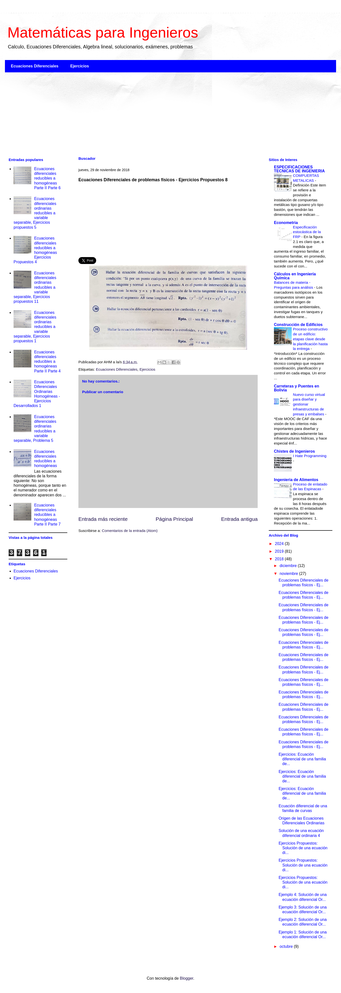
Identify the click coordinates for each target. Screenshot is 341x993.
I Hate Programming (309, 456)
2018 (280, 559)
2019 (280, 551)
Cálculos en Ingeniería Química (295, 276)
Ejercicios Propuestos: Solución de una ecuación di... (303, 848)
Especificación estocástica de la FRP (307, 232)
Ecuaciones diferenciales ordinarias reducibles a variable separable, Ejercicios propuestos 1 (35, 326)
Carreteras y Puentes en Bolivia (296, 388)
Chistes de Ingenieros (294, 451)
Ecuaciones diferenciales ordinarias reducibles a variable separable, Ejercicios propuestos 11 (35, 287)
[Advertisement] (153, 114)
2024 (280, 544)
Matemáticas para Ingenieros (102, 32)
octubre (287, 946)
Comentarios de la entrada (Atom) (130, 530)
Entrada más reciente (103, 519)
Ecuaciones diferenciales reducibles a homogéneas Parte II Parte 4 (47, 361)
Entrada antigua (239, 519)
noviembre (289, 573)
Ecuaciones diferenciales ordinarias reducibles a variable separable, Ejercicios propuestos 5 (35, 213)
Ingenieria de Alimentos (296, 480)
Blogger (186, 978)
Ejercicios (79, 66)
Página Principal (174, 519)
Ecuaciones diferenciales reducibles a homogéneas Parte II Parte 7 (47, 514)
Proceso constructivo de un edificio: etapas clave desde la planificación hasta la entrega (310, 339)
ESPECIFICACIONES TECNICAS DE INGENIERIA (299, 169)
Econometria (286, 223)
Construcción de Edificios (298, 325)
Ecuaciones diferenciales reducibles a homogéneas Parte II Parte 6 (47, 178)
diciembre (289, 566)
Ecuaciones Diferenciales (34, 66)
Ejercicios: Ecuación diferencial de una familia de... (302, 759)
